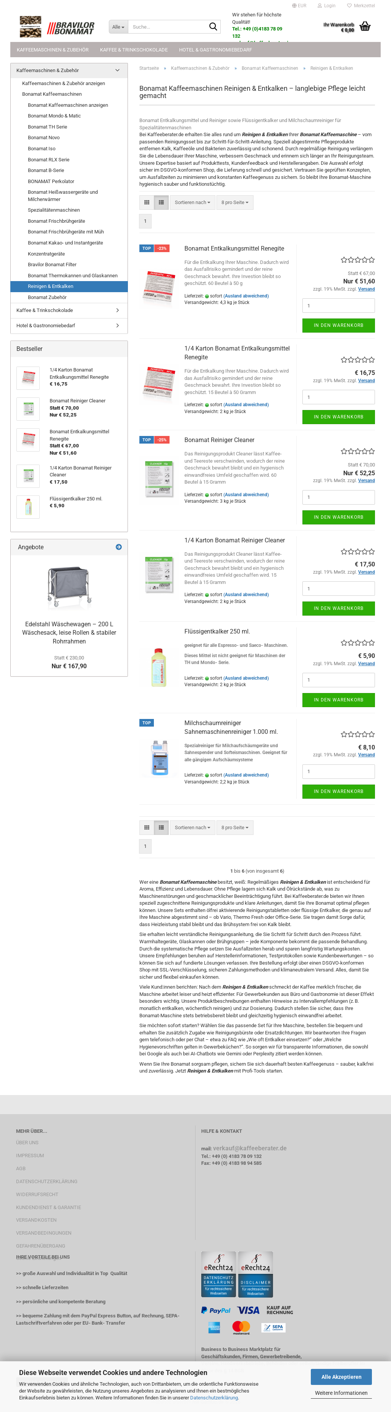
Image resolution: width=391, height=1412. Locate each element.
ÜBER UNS (27, 1142)
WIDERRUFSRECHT (37, 1194)
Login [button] (327, 5)
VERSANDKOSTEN (36, 1220)
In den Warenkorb (339, 325)
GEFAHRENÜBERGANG (40, 1246)
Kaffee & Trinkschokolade (134, 50)
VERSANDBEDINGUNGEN (43, 1233)
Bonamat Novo (44, 137)
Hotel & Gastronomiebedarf (215, 50)
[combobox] (192, 202)
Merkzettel (361, 5)
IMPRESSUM (30, 1155)
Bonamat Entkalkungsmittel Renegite (234, 248)
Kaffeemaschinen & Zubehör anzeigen (63, 83)
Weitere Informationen (341, 1393)
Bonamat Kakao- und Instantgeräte (65, 243)
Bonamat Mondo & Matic (54, 116)
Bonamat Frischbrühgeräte (56, 221)
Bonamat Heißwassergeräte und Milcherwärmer (63, 195)
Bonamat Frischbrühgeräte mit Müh (66, 232)
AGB (21, 1168)
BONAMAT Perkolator (51, 181)
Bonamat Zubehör (47, 297)
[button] (299, 5)
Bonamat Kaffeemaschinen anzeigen (68, 105)
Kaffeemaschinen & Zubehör (53, 50)
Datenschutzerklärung (214, 1398)
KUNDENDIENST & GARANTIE (48, 1207)
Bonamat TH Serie (47, 127)
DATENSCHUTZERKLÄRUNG (47, 1181)
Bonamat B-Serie (46, 170)
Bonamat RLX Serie (48, 159)
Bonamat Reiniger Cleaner (219, 440)
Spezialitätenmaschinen (54, 210)
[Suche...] (118, 27)
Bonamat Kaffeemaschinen (52, 94)
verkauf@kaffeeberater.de (250, 1148)
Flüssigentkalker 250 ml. (217, 631)
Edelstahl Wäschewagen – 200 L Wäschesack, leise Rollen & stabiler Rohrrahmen (69, 633)
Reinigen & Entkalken (50, 286)
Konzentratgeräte (46, 254)
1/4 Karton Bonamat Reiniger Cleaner (234, 540)
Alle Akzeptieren (342, 1377)
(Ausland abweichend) (246, 296)
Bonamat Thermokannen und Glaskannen (73, 275)
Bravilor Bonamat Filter (52, 264)
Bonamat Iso (41, 148)
